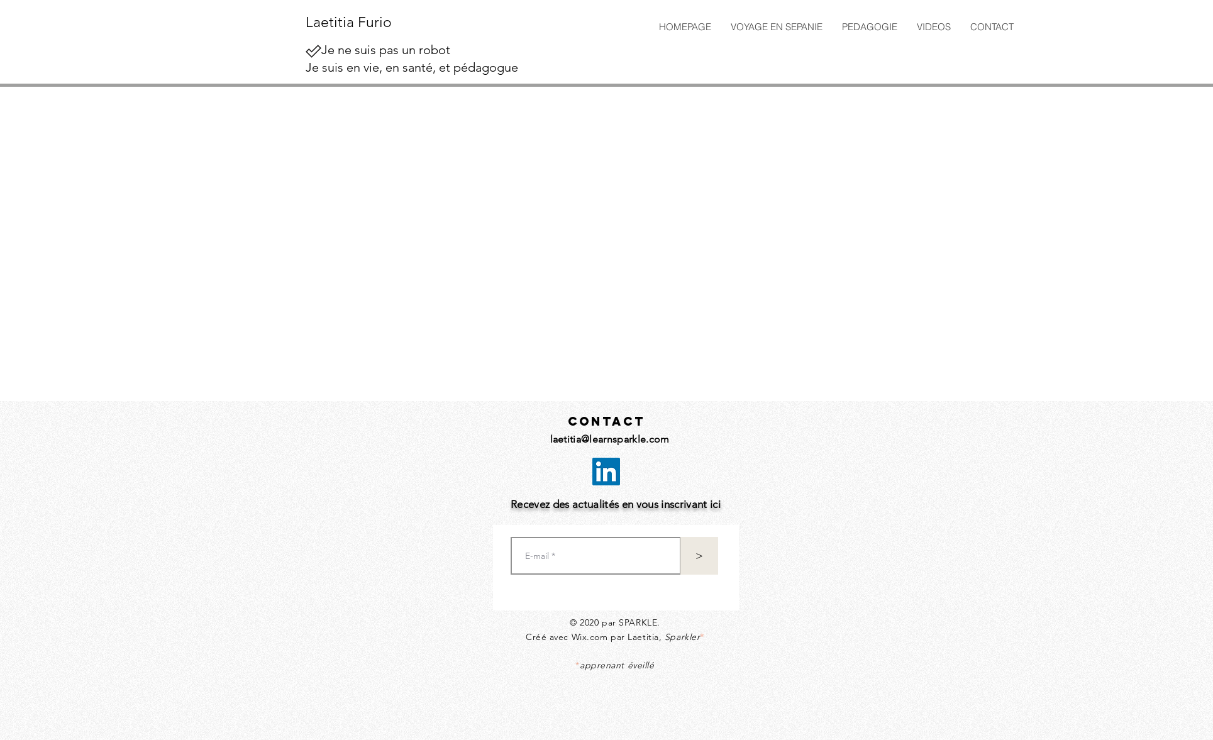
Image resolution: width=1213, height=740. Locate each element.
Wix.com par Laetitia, (638, 637)
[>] (699, 556)
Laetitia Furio (349, 22)
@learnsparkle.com (625, 439)
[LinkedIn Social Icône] (606, 471)
